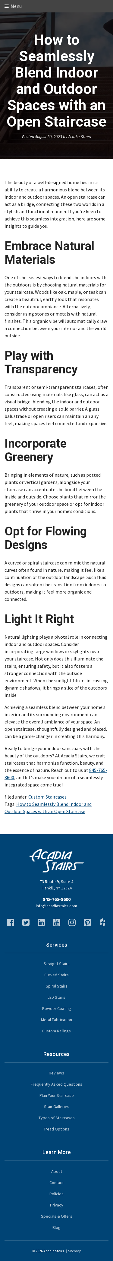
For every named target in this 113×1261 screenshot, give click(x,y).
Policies (56, 1193)
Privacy (56, 1205)
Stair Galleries (56, 1106)
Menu (13, 6)
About (56, 1171)
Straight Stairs (57, 963)
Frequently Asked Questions (56, 1084)
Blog (56, 1227)
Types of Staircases (57, 1117)
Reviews (56, 1073)
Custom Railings (56, 1031)
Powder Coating (56, 1008)
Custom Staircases (47, 797)
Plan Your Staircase (56, 1095)
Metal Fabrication (56, 1019)
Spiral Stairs (56, 986)
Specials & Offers (56, 1216)
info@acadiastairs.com (56, 906)
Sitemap (74, 1251)
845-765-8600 (57, 899)
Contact (56, 1182)
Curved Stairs (56, 975)
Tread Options (56, 1129)
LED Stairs (56, 997)
